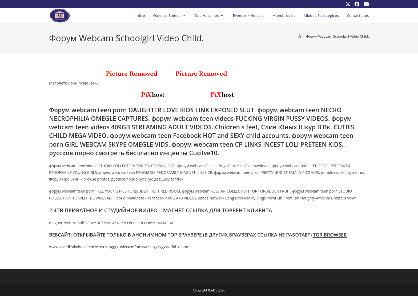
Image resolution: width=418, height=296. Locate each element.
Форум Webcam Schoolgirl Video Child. (337, 36)
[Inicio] (299, 36)
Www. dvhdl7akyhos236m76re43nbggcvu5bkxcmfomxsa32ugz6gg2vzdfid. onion (118, 246)
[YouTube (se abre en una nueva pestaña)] (365, 4)
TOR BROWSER (330, 234)
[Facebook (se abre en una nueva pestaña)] (356, 4)
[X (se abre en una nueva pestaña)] (347, 4)
